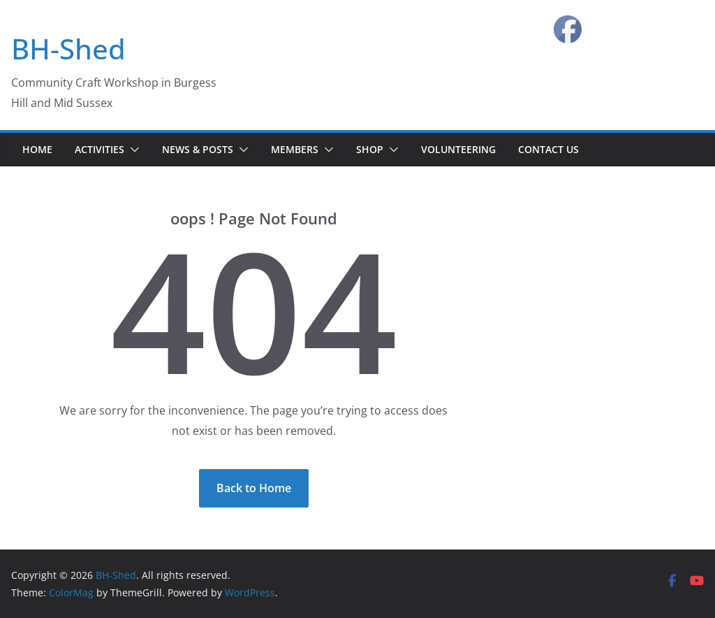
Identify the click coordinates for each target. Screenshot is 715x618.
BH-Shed (68, 48)
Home (37, 149)
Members (294, 149)
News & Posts (197, 149)
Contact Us (548, 149)
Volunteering (458, 149)
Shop (369, 149)
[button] (132, 149)
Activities (99, 149)
